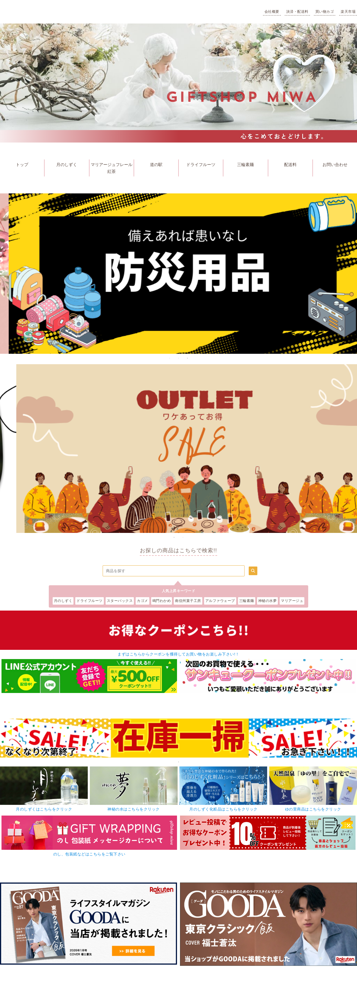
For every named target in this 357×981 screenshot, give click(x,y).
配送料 (290, 164)
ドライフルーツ (200, 164)
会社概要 (271, 12)
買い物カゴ (324, 12)
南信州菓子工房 (188, 601)
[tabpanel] (178, 738)
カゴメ (142, 601)
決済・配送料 (297, 12)
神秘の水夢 (267, 601)
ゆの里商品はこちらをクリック (313, 809)
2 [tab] (178, 358)
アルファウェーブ (220, 601)
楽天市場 (348, 12)
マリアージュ (292, 601)
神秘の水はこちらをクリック (133, 809)
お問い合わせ (334, 164)
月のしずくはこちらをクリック (44, 809)
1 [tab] (170, 358)
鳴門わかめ (161, 601)
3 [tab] (187, 358)
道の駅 (156, 164)
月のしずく (66, 164)
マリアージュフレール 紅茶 (112, 167)
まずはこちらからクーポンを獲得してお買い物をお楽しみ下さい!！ (178, 654)
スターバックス (120, 601)
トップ (22, 164)
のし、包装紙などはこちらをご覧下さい (89, 854)
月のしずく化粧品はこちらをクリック (223, 809)
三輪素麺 (245, 164)
